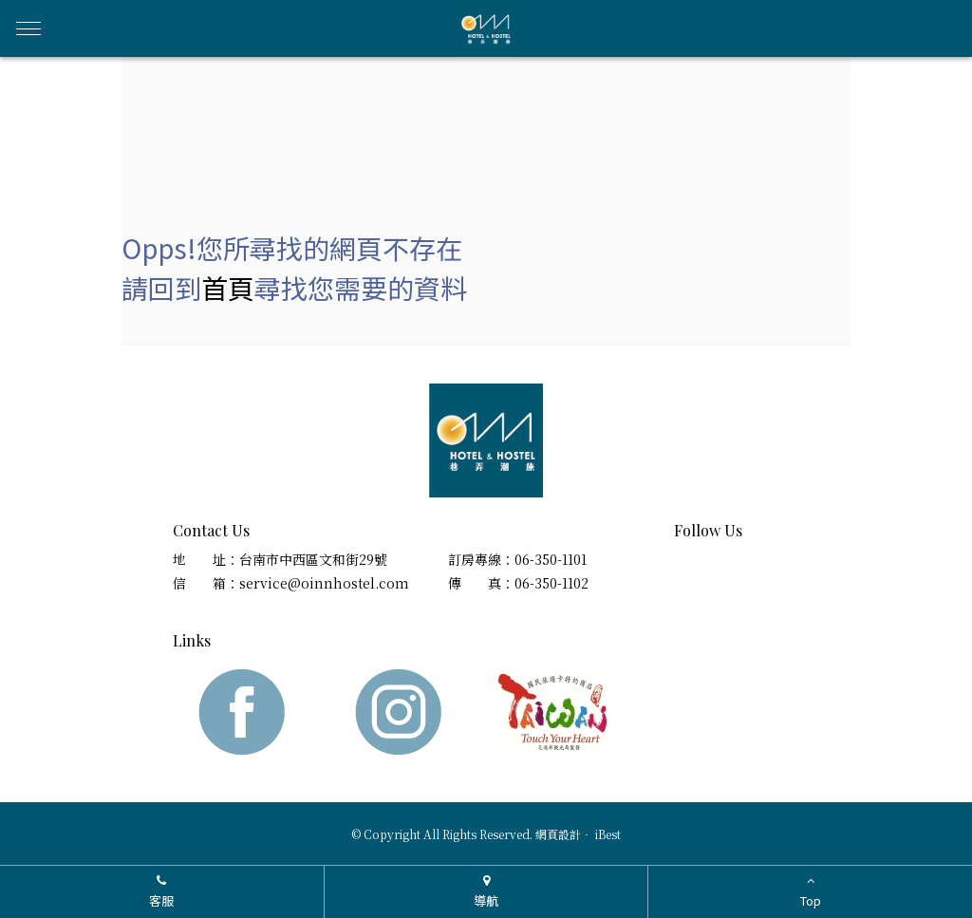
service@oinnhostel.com (324, 582)
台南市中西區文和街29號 (313, 559)
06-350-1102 (551, 582)
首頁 (227, 288)
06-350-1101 (550, 559)
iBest (608, 834)
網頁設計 (558, 834)
